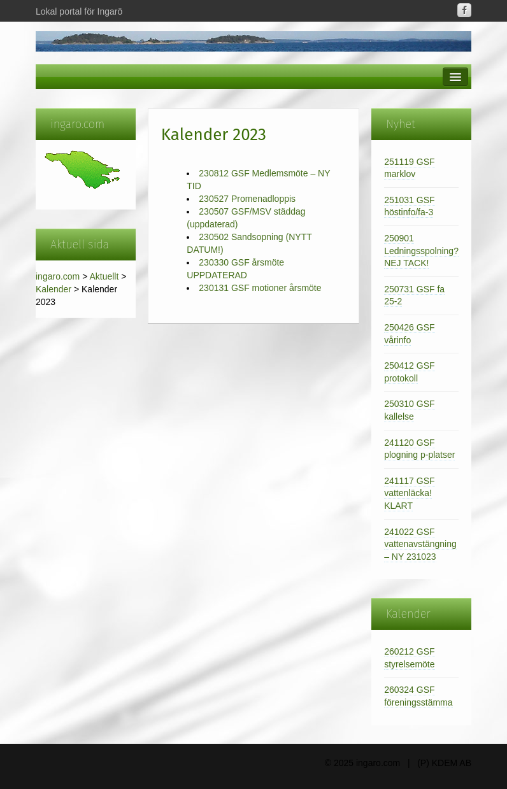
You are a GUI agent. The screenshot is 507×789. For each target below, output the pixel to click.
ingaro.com (58, 276)
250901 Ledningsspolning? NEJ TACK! (421, 250)
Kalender (53, 289)
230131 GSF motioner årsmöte (260, 288)
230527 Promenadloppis (247, 199)
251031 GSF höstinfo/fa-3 (409, 206)
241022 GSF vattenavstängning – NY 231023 (420, 544)
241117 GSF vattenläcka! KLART (409, 493)
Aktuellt (103, 276)
